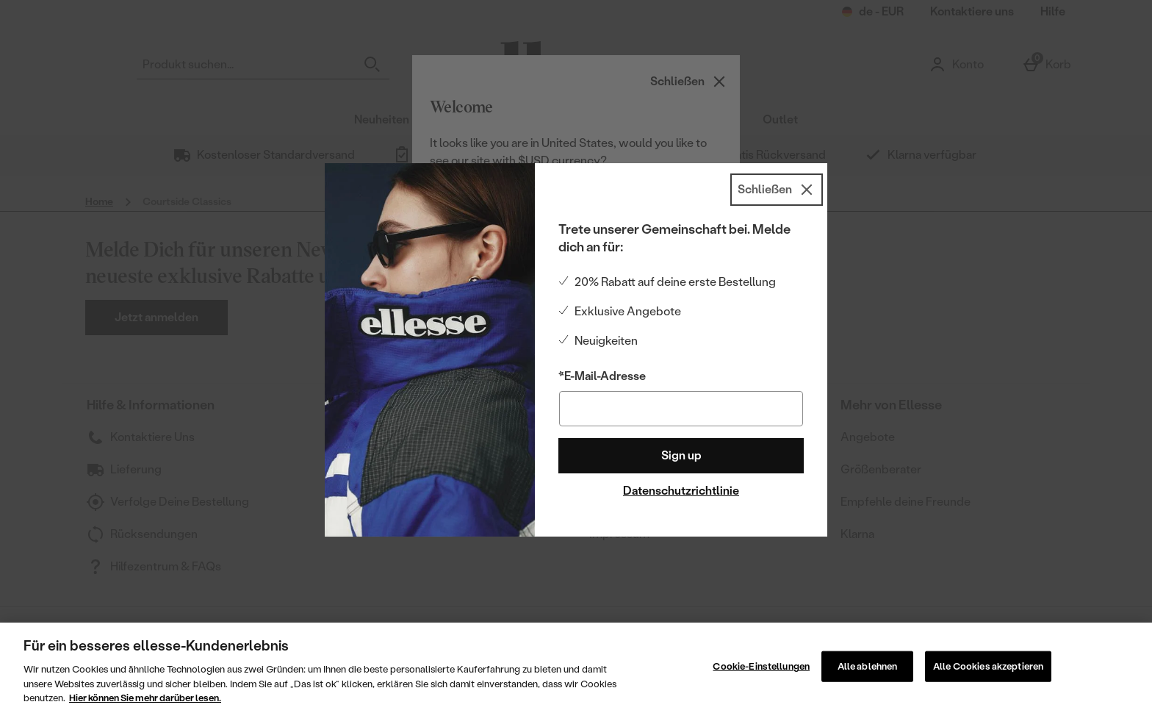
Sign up (681, 455)
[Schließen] (776, 189)
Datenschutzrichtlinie (681, 491)
